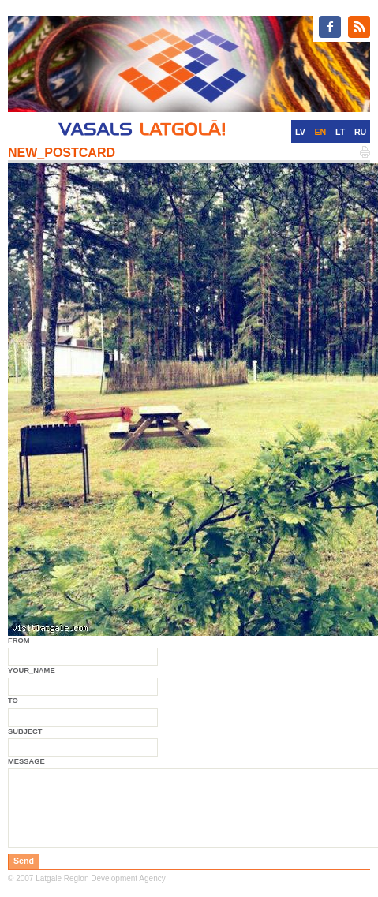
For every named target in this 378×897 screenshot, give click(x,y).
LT (340, 131)
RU (360, 131)
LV (300, 131)
